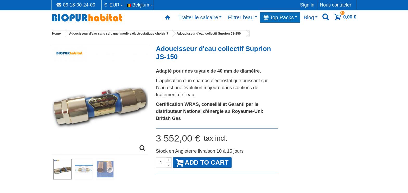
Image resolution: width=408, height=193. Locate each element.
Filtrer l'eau (242, 17)
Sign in (307, 5)
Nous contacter (335, 5)
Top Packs (280, 17)
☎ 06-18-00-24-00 (75, 5)
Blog (311, 17)
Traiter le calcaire (200, 17)
